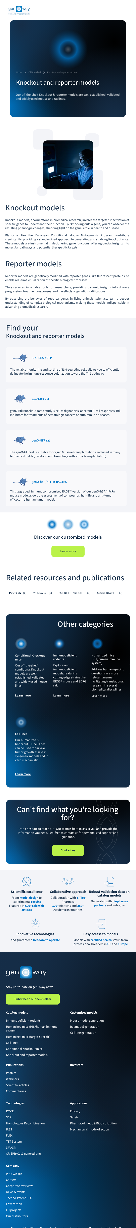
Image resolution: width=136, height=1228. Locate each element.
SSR (8, 1117)
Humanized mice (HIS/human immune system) (31, 1029)
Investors (76, 1065)
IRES (9, 1129)
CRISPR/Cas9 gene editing (23, 1154)
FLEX (9, 1135)
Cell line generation (83, 1033)
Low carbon (14, 1204)
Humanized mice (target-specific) (28, 1037)
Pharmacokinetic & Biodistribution (93, 1123)
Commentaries (16, 1091)
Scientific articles (17, 1085)
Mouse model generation (87, 1021)
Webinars (12, 1079)
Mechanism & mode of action (89, 1129)
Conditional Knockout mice (24, 1049)
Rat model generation (84, 1027)
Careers (11, 1180)
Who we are (14, 1174)
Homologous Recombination (25, 1123)
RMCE (10, 1111)
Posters (11, 1073)
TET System (14, 1142)
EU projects (13, 1210)
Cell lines (12, 1043)
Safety (74, 1117)
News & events (16, 1192)
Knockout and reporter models (27, 1055)
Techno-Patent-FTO (19, 1198)
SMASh (11, 1148)
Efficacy (75, 1111)
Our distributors (17, 1216)
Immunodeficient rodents (23, 1021)
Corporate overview (19, 1186)
